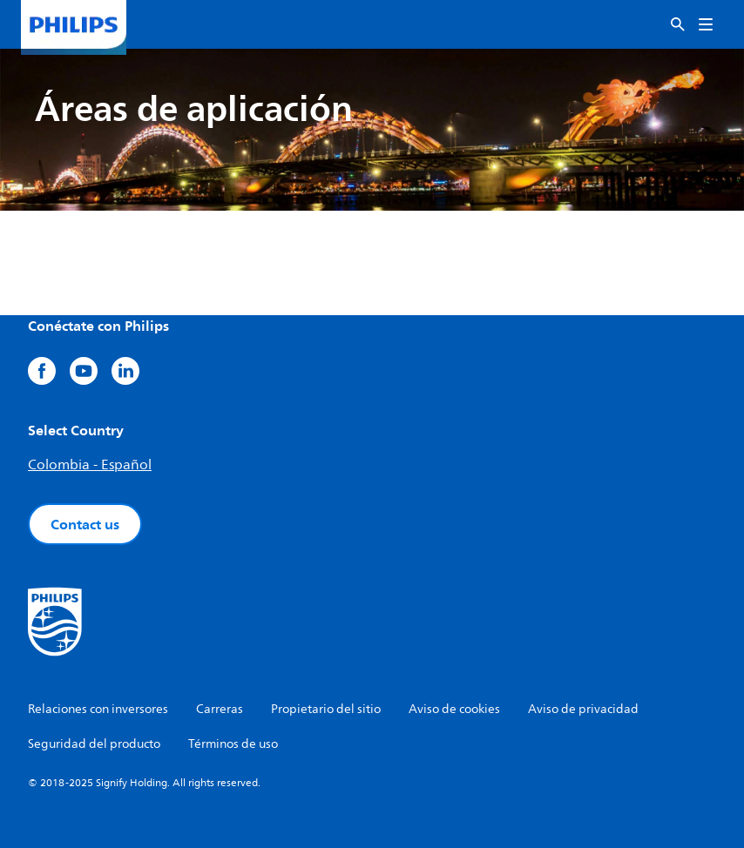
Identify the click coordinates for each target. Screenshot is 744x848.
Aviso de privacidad (583, 709)
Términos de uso (233, 744)
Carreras (219, 709)
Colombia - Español (90, 465)
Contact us (85, 524)
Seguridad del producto (94, 744)
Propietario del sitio (326, 709)
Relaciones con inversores (98, 709)
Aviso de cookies (454, 709)
